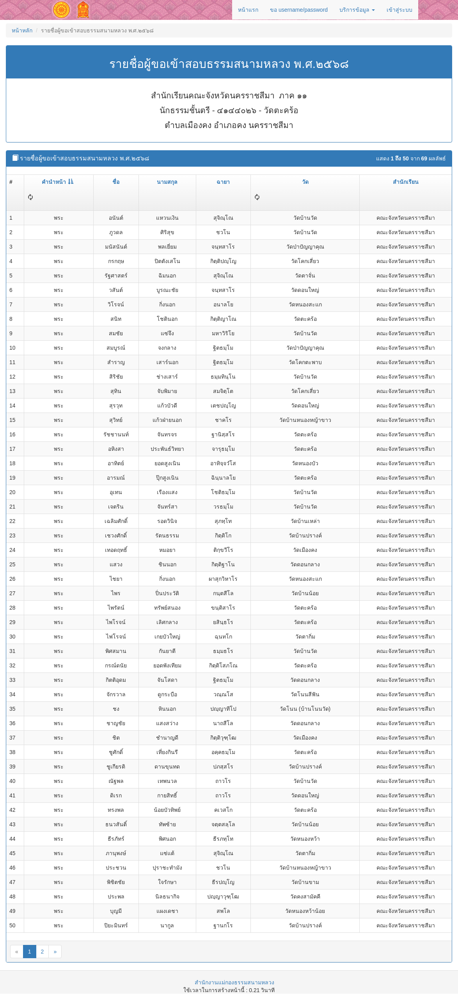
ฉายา (223, 182)
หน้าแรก (248, 10)
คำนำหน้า (57, 182)
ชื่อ (115, 182)
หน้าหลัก (22, 30)
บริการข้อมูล (357, 10)
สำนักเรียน (406, 182)
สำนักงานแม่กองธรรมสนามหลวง (234, 982)
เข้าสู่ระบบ (399, 10)
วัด (305, 182)
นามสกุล (167, 182)
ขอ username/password (299, 10)
